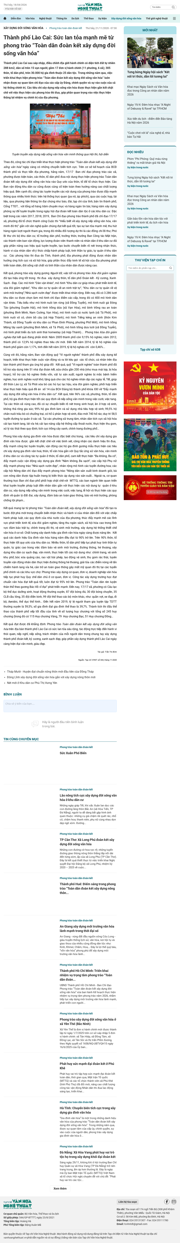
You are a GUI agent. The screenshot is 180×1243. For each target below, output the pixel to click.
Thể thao (89, 18)
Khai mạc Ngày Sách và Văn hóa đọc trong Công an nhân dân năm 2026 (148, 90)
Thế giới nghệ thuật (157, 18)
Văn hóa (30, 18)
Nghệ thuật (45, 18)
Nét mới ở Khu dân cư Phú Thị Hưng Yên (32, 683)
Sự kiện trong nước (137, 167)
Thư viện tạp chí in (150, 260)
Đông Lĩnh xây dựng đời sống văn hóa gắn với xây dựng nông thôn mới (51, 677)
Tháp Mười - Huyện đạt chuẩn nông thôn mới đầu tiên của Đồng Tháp (50, 671)
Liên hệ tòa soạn (127, 1201)
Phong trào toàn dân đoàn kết (65, 28)
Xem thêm (60, 1188)
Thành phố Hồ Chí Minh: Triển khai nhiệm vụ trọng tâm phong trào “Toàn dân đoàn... (86, 975)
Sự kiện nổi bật (14, 9)
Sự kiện (102, 18)
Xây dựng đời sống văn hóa (126, 18)
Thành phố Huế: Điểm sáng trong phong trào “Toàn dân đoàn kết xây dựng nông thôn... (88, 888)
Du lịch (75, 18)
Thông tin (61, 18)
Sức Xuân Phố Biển (73, 753)
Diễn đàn (16, 18)
